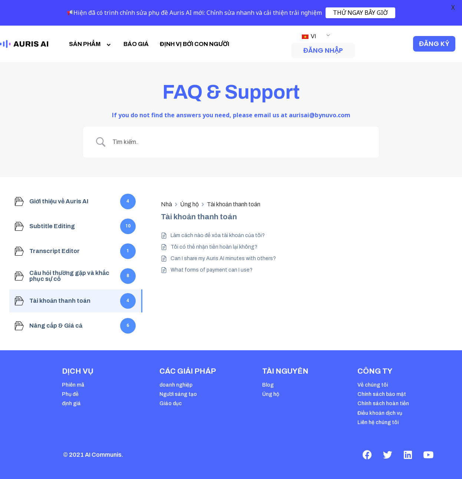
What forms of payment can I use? (212, 270)
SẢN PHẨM (90, 44)
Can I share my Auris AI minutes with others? (223, 258)
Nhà (166, 204)
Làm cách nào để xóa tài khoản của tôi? (218, 235)
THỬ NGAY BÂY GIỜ (360, 13)
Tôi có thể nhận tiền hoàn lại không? (214, 247)
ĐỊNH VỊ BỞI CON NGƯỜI (194, 44)
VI (309, 36)
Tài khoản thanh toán (233, 204)
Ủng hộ (189, 204)
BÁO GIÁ (136, 44)
